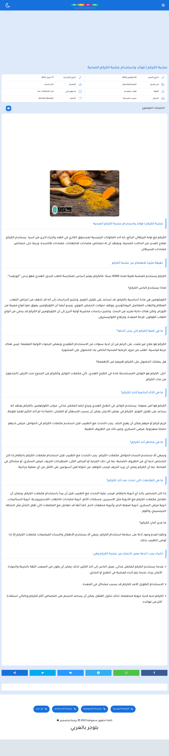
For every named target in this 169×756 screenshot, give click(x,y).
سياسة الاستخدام (63, 727)
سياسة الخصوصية (93, 727)
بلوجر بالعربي (84, 746)
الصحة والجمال (130, 94)
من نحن (39, 727)
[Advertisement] (84, 41)
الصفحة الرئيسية (121, 727)
